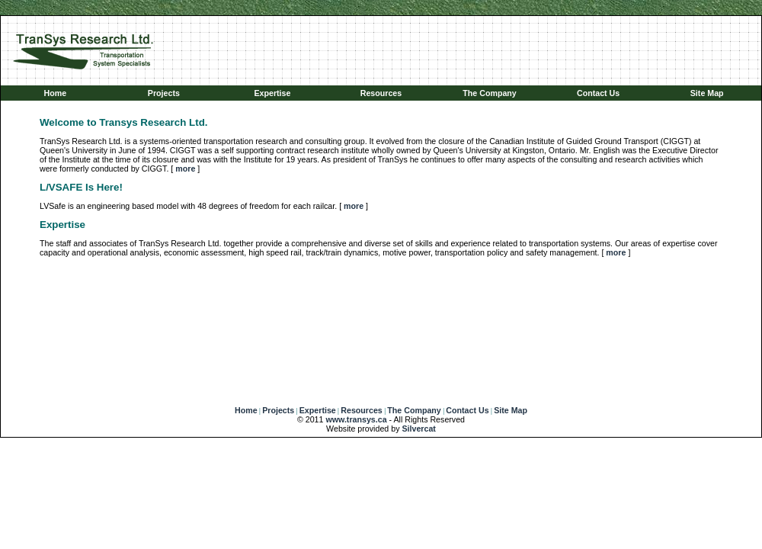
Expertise (272, 93)
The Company (489, 93)
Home (54, 93)
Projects (164, 93)
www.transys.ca (355, 419)
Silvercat (418, 428)
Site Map (707, 93)
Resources (381, 93)
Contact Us (598, 93)
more (185, 168)
